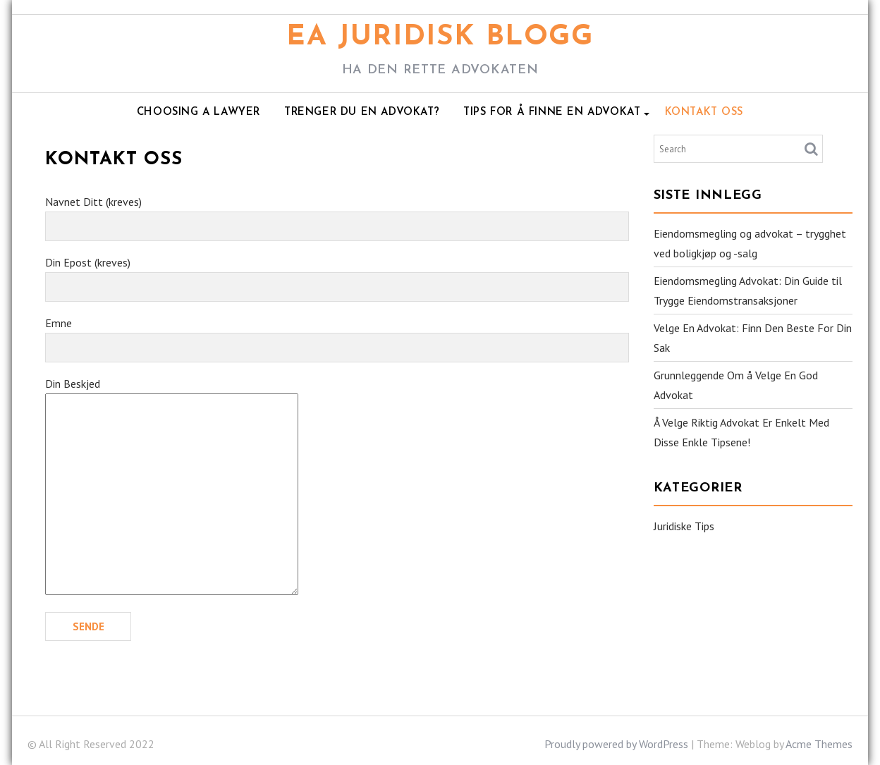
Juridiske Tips (684, 526)
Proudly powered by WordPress (616, 744)
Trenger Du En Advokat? (361, 112)
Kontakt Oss (704, 112)
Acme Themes (819, 744)
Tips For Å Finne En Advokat (551, 112)
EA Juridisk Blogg (439, 37)
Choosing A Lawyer (198, 112)
